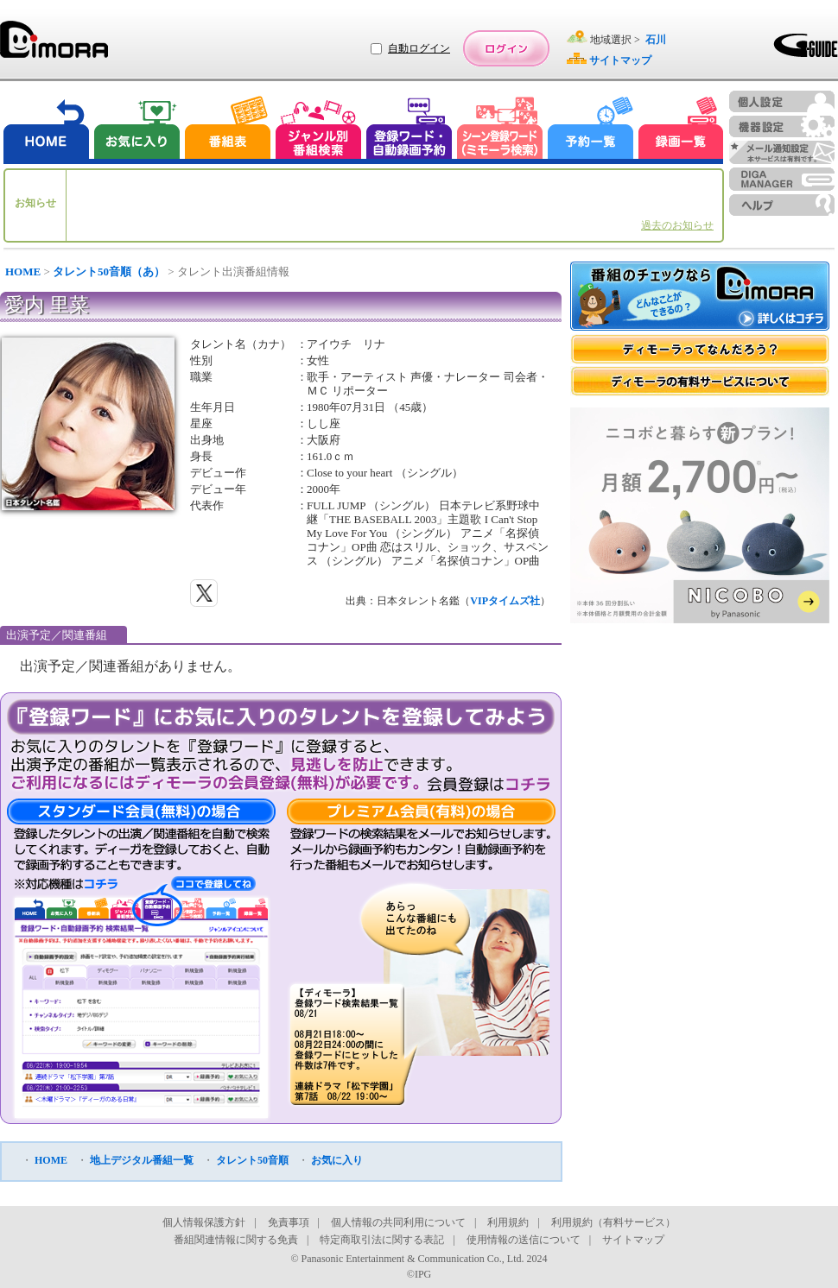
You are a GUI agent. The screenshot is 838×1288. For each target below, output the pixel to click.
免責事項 (288, 1222)
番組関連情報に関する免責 (236, 1240)
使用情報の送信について (524, 1240)
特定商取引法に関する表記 (382, 1240)
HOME (23, 271)
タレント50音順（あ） (109, 271)
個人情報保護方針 (203, 1222)
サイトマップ (633, 1240)
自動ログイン (419, 48)
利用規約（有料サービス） (613, 1222)
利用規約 (508, 1222)
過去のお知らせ (677, 225)
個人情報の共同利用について (398, 1222)
